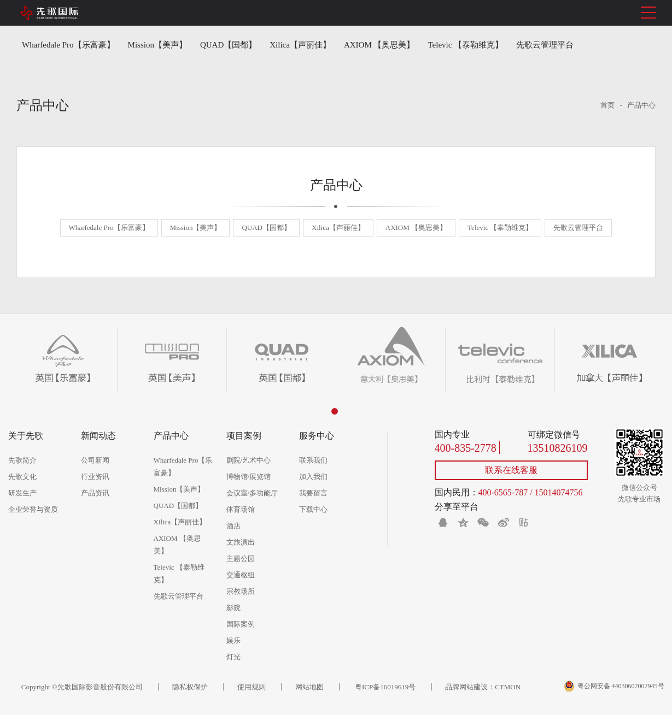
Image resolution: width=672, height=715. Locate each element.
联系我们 (313, 460)
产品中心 (641, 105)
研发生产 (22, 493)
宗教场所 (240, 591)
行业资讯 (95, 476)
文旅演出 (240, 542)
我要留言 (313, 493)
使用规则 (251, 687)
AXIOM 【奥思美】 (379, 44)
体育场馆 (240, 509)
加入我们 (313, 476)
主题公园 (240, 558)
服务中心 (316, 435)
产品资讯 (95, 493)
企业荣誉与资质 (33, 509)
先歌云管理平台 (545, 44)
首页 (607, 105)
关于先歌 (25, 435)
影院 (233, 608)
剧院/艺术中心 (248, 460)
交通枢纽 (240, 575)
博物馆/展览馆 (248, 476)
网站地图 (309, 687)
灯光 (233, 657)
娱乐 (233, 640)
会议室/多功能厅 (252, 493)
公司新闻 (95, 460)
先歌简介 (22, 460)
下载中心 (313, 509)
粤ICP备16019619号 (384, 687)
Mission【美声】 (157, 44)
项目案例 (243, 435)
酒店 (233, 526)
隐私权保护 (190, 687)
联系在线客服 (511, 470)
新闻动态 (98, 435)
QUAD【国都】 (228, 44)
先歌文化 (22, 476)
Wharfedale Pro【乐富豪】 (68, 44)
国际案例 (240, 624)
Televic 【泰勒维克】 (466, 44)
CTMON (508, 687)
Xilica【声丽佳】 (300, 44)
